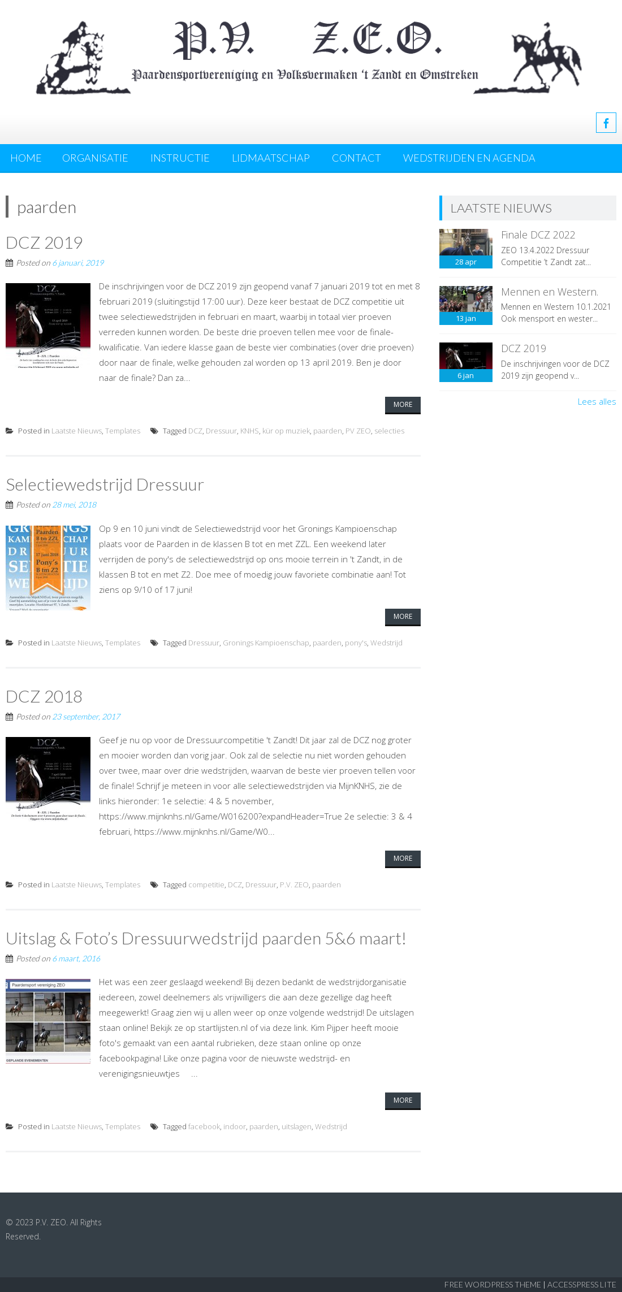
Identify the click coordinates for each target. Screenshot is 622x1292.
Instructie (180, 157)
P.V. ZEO (294, 884)
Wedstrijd (386, 643)
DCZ (195, 431)
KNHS (249, 431)
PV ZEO (358, 431)
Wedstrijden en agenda (469, 157)
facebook (204, 1126)
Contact (356, 157)
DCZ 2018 (44, 696)
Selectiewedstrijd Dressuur (105, 484)
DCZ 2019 (44, 242)
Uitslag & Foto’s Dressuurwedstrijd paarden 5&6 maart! (206, 937)
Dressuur (221, 431)
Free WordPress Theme (492, 1284)
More (403, 404)
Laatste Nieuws (76, 431)
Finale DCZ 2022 (538, 234)
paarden (327, 431)
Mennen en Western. (549, 291)
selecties (389, 431)
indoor (234, 1126)
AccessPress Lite (581, 1284)
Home (26, 157)
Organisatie (95, 157)
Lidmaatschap (271, 157)
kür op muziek (286, 431)
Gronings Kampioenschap (266, 643)
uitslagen (297, 1126)
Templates (122, 431)
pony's (356, 643)
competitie (206, 884)
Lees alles (597, 401)
